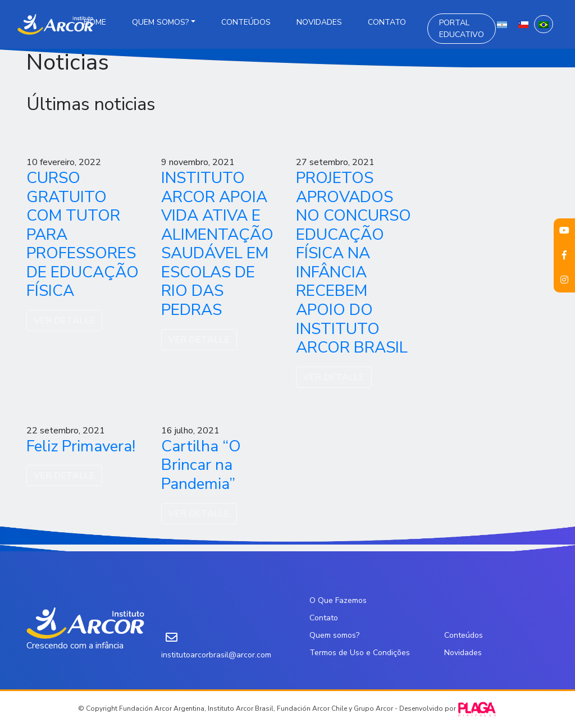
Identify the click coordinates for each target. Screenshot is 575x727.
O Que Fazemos (338, 600)
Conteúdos (246, 22)
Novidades (319, 22)
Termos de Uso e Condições (359, 652)
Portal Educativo (461, 28)
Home (95, 22)
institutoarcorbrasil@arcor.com (216, 655)
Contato (387, 22)
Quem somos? (160, 22)
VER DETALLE (64, 320)
